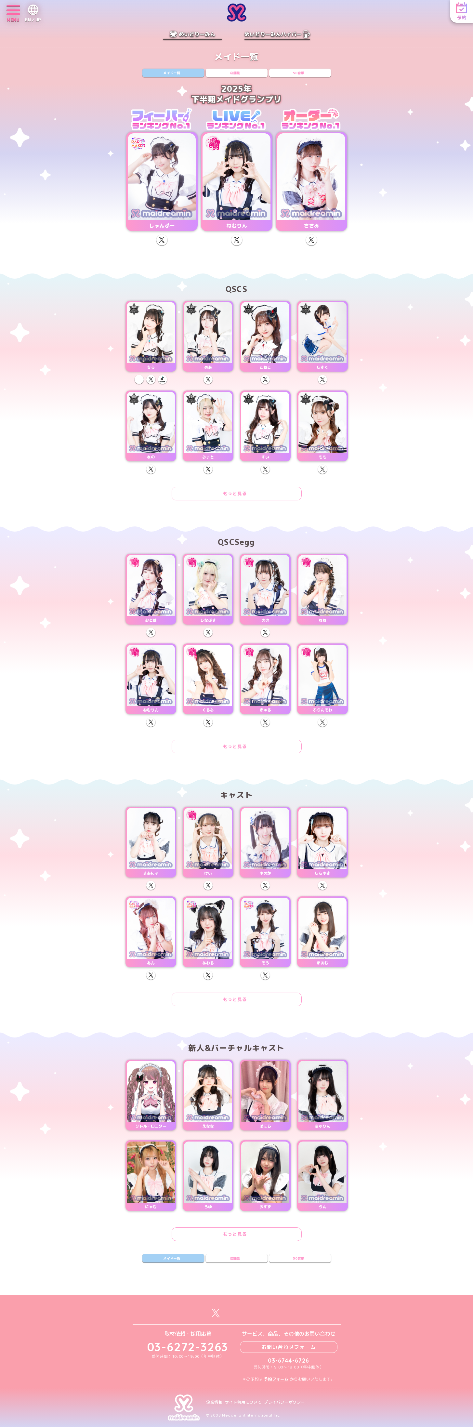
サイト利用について (243, 1402)
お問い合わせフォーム (288, 1347)
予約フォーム (276, 1379)
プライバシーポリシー (284, 1402)
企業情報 (214, 1402)
